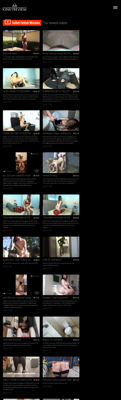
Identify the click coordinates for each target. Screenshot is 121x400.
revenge (53, 175)
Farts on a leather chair (72, 205)
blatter (21, 217)
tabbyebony (71, 211)
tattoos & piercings (80, 91)
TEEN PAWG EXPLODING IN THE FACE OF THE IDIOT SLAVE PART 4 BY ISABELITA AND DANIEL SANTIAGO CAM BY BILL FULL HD (46, 128)
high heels (38, 247)
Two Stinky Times (70, 244)
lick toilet (97, 296)
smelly (39, 175)
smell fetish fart (40, 177)
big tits (99, 91)
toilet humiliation (49, 94)
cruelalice (104, 98)
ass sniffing (102, 209)
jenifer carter (110, 59)
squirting (73, 132)
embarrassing (110, 292)
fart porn (100, 172)
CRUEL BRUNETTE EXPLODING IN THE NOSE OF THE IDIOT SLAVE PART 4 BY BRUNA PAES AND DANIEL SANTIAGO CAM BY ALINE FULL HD (75, 47)
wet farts (77, 55)
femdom (64, 51)
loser (99, 290)
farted (74, 252)
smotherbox (40, 331)
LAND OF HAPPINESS (101, 128)
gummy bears (17, 294)
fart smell (83, 55)
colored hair (65, 96)
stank (6, 215)
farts (63, 211)
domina (97, 98)
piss (47, 51)
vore (54, 288)
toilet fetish (38, 51)
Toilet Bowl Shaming (71, 167)
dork (115, 292)
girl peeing (79, 98)
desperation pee (82, 96)
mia (19, 326)
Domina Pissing (98, 88)
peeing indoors (22, 179)
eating (26, 292)
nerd (93, 294)
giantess (22, 292)
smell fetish (105, 170)
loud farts (25, 211)
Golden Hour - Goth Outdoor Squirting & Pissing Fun (75, 128)
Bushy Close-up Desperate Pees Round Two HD (46, 47)
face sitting (74, 51)
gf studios (98, 55)
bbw (20, 51)
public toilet (10, 53)
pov (33, 51)
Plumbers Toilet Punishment (45, 167)
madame (100, 134)
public (9, 51)
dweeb (102, 296)
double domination (109, 53)
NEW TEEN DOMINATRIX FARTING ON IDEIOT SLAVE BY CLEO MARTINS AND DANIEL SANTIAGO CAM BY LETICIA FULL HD (46, 323)
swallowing (10, 290)
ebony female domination (98, 254)
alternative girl (72, 98)
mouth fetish (42, 288)
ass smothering (100, 247)
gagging (34, 100)
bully (97, 292)
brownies (5, 254)
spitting (36, 96)
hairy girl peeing (21, 177)
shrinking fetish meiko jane (40, 290)
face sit (64, 57)
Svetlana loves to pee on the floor (46, 244)
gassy (40, 172)
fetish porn (110, 172)
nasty (57, 175)
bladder (50, 53)
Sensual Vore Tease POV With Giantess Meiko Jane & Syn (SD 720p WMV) (46, 284)
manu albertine (95, 57)
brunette (69, 51)
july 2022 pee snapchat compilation (75, 88)
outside (20, 53)
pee (99, 94)
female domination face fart (74, 57)
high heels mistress (108, 134)
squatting (35, 55)
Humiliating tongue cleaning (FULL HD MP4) (46, 88)
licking (15, 290)
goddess (22, 290)
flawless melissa (70, 175)
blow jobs (21, 288)
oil (3, 51)
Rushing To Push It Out (13, 244)
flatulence (44, 175)
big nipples (16, 292)
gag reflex (56, 100)
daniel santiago (71, 55)
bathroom (15, 53)
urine (101, 94)
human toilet (49, 172)
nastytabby (77, 211)
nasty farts (17, 213)
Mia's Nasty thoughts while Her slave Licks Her (16, 323)
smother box (113, 55)
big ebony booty (12, 215)
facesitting (65, 53)
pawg (23, 51)
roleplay (5, 294)
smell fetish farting (23, 252)
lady (96, 134)
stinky (54, 172)
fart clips (104, 172)
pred (23, 294)
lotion (6, 51)
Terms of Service (51, 369)
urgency (22, 254)
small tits (94, 91)
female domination (37, 91)
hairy (27, 170)
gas (37, 172)
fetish (34, 247)
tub (39, 55)
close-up (71, 96)
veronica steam (49, 177)
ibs (25, 254)
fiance (16, 296)
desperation (65, 91)
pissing (43, 51)
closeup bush (74, 100)
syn (56, 288)
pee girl (75, 96)
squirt (78, 132)
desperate (55, 51)
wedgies (110, 290)
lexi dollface (101, 294)
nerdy (95, 294)
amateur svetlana (54, 249)
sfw (105, 292)
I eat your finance (11, 284)
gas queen (5, 213)
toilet (43, 172)
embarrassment (100, 288)
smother (80, 51)
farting (51, 170)
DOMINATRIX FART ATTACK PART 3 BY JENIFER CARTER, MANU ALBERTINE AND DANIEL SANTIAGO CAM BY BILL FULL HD (16, 88)
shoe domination (49, 100)
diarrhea (79, 252)
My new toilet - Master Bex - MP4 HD (75, 284)
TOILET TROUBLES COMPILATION (16, 205)
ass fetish (94, 170)
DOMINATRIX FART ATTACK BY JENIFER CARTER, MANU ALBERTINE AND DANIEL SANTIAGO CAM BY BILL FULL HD (105, 47)
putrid (17, 217)
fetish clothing (109, 132)
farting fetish (95, 175)
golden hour (69, 134)
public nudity (15, 51)
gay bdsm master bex (74, 290)
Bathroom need (10, 47)
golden (81, 132)
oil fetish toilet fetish (13, 55)
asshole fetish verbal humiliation (74, 172)
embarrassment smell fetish (102, 211)
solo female (11, 294)
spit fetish (41, 96)
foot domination (52, 91)
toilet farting (107, 175)
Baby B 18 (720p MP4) (101, 167)
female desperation (38, 53)
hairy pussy (79, 94)
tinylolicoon (111, 98)
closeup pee (65, 98)
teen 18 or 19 (41, 335)
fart (4, 249)
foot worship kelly (37, 102)
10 (85, 351)
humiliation (105, 91)
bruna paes (67, 59)
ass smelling (36, 170)
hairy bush (55, 53)
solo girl (101, 175)
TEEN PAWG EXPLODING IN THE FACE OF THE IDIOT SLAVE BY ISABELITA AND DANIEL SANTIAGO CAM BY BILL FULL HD (16, 128)
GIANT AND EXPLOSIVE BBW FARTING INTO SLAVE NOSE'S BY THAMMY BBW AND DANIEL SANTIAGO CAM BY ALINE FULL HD (105, 244)
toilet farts (23, 213)
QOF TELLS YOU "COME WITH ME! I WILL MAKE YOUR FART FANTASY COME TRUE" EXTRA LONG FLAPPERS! (105, 205)
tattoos (74, 94)
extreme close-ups (66, 94)
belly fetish (35, 288)
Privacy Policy (71, 369)
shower (50, 51)
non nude (101, 292)
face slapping (40, 100)
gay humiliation (66, 288)
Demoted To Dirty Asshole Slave (46, 205)
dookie (49, 175)
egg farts (19, 215)
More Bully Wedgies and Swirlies (105, 284)
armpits (12, 326)
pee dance (68, 100)
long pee (81, 100)
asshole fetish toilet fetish (50, 209)
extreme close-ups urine (46, 55)
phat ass (11, 213)
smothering (71, 53)
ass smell (84, 53)
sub (100, 98)
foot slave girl (52, 98)
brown (34, 177)
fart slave (14, 211)
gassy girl (94, 172)
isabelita (10, 140)
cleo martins (48, 335)
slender (116, 172)
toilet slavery (40, 94)
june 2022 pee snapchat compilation (16, 167)
